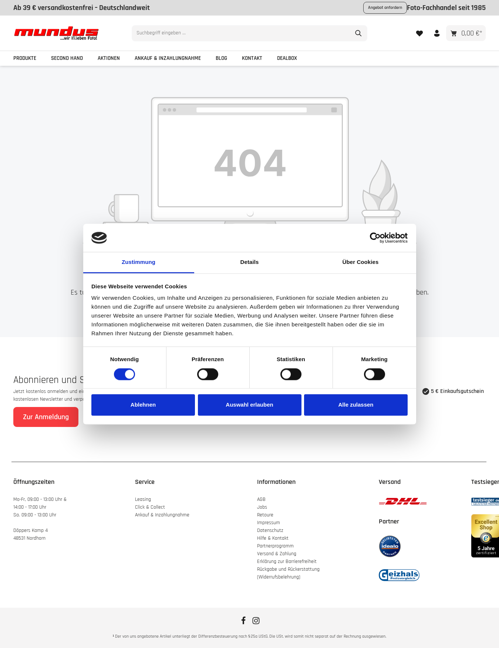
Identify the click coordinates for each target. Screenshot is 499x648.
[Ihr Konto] (437, 33)
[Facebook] (244, 623)
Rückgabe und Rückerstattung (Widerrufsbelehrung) (288, 573)
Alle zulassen (355, 405)
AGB (261, 499)
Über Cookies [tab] (361, 262)
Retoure (265, 515)
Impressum (268, 522)
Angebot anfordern (385, 7)
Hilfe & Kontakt (273, 538)
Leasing (143, 499)
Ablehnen (143, 405)
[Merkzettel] (419, 33)
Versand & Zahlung (276, 553)
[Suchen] (358, 33)
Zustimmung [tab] (138, 262)
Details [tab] (249, 262)
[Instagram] (256, 623)
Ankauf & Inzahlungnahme (163, 515)
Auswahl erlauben (249, 405)
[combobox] (241, 33)
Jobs (262, 507)
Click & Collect (150, 507)
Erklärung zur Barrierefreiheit (287, 561)
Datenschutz (270, 530)
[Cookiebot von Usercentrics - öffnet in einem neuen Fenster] (375, 237)
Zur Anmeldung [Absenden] (46, 417)
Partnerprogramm (275, 546)
